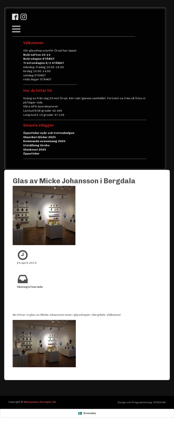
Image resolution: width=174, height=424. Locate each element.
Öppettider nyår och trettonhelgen (48, 133)
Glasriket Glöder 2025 (39, 137)
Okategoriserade (30, 287)
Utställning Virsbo (36, 145)
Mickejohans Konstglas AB (40, 401)
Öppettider (31, 153)
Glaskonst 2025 (34, 149)
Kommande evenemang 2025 (44, 141)
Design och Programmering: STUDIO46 (142, 402)
